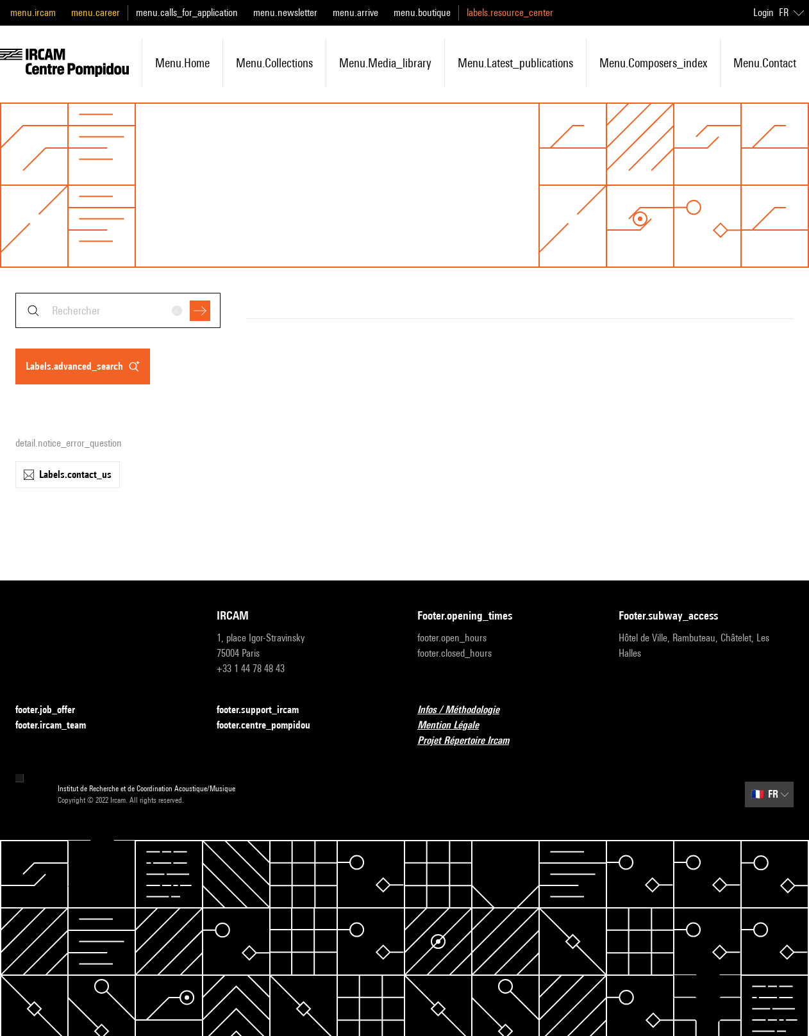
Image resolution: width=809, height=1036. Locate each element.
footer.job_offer (52, 710)
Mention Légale (455, 725)
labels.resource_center (510, 12)
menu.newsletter (285, 12)
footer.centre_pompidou (271, 725)
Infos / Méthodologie (466, 710)
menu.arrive (355, 12)
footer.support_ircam (265, 710)
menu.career (95, 12)
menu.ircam (33, 12)
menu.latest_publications (515, 63)
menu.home (182, 63)
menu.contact (764, 63)
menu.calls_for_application (187, 12)
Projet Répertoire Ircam (470, 741)
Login (763, 12)
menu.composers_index (653, 63)
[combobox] (118, 310)
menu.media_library (385, 63)
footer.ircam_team (58, 725)
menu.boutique (422, 12)
